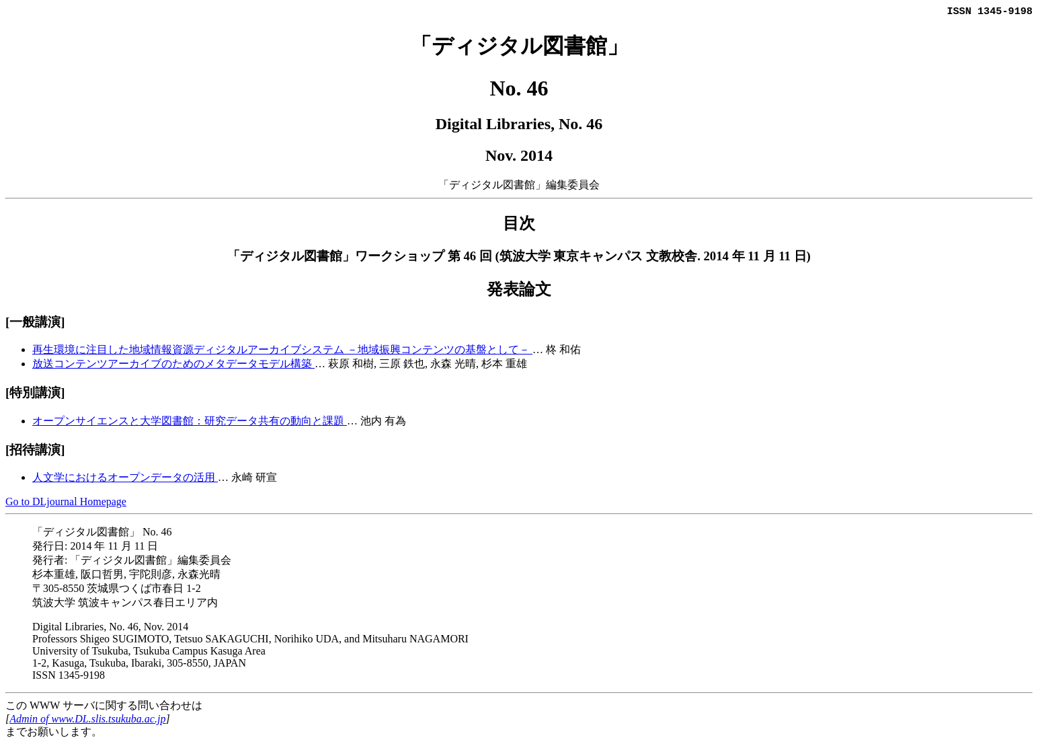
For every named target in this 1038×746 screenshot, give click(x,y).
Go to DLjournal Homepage (65, 503)
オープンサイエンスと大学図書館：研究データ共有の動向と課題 (189, 422)
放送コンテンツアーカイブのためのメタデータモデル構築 (173, 365)
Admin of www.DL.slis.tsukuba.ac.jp (87, 720)
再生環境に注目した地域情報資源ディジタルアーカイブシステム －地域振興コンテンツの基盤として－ (282, 351)
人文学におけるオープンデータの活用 (125, 478)
